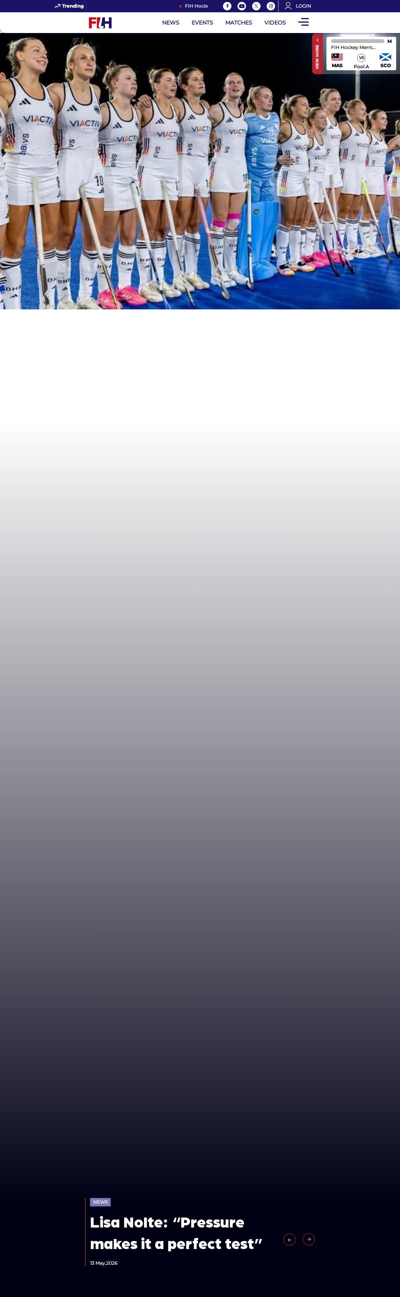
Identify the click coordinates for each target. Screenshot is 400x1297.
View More (317, 57)
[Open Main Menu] (303, 22)
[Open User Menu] (300, 6)
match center (361, 53)
